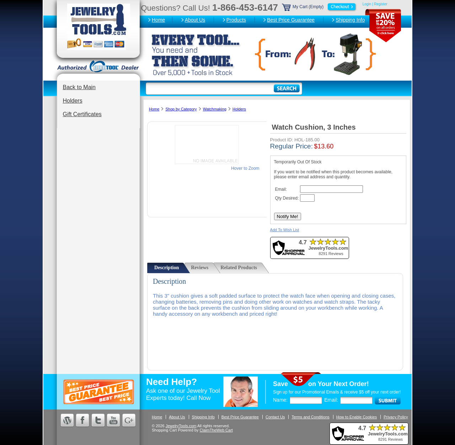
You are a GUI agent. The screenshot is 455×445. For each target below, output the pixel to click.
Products (236, 20)
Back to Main (79, 87)
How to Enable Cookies (356, 417)
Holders (72, 101)
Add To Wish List (284, 230)
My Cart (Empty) (319, 6)
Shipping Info (350, 20)
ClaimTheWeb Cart (216, 430)
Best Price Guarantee (291, 20)
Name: (280, 400)
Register (380, 4)
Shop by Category (181, 109)
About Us (195, 20)
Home (158, 20)
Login (367, 4)
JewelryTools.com (181, 426)
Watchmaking (214, 109)
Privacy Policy (396, 417)
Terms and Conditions (310, 417)
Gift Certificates (82, 114)
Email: (331, 400)
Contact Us (275, 417)
